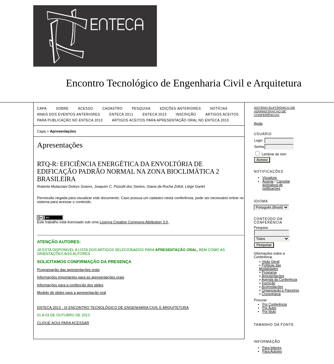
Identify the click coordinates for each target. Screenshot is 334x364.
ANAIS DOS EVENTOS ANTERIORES (68, 114)
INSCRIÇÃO (186, 114)
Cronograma (271, 294)
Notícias (218, 108)
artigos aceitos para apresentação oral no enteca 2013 (170, 120)
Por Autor (269, 308)
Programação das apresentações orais (68, 270)
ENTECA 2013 (154, 114)
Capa (42, 108)
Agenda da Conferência (279, 279)
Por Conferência (274, 304)
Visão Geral (271, 261)
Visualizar (269, 178)
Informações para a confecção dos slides (70, 285)
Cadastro (112, 108)
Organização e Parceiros (280, 290)
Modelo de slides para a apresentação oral (71, 292)
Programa (269, 272)
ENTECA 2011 (121, 114)
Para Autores (272, 351)
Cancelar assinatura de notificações (276, 185)
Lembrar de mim (274, 154)
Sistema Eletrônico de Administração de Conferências (274, 111)
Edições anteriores (180, 108)
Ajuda (258, 123)
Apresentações (273, 276)
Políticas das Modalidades (270, 267)
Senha (259, 147)
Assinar (268, 181)
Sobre (62, 108)
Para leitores (271, 348)
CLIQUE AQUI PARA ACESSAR (63, 323)
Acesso (85, 108)
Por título (269, 311)
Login (258, 140)
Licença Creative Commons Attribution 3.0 (134, 222)
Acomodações (272, 287)
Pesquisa (141, 108)
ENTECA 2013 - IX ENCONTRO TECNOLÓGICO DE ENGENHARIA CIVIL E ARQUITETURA (113, 307)
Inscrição (269, 283)
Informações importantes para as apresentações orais (80, 277)
